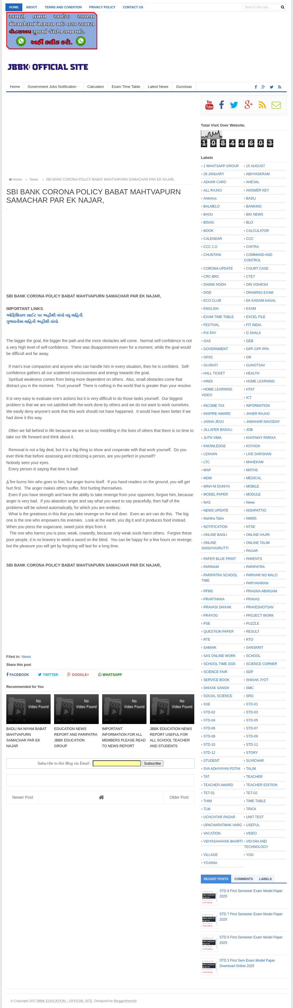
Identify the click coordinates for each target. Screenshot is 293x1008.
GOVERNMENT (215, 349)
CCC (250, 239)
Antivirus (210, 198)
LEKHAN (210, 454)
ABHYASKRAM (258, 174)
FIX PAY (209, 333)
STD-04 (209, 720)
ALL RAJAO (212, 190)
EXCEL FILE (256, 317)
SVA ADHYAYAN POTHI (221, 769)
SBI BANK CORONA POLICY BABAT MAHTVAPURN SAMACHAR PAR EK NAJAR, (108, 179)
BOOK (208, 231)
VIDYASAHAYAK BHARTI (223, 841)
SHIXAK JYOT (257, 680)
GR (248, 357)
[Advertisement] (100, 135)
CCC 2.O (210, 247)
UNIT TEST (255, 817)
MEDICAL (253, 478)
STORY (252, 753)
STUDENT (211, 761)
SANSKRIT (254, 648)
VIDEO (251, 833)
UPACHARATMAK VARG (222, 825)
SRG (250, 696)
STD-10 (209, 745)
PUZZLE (252, 624)
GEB (249, 341)
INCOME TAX (214, 406)
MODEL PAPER (215, 494)
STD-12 (209, 753)
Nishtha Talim (213, 518)
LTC (206, 462)
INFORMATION (258, 406)
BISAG (208, 222)
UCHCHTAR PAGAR (219, 817)
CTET (250, 277)
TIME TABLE (256, 801)
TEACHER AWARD (218, 785)
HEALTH (252, 373)
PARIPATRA (255, 567)
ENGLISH (211, 309)
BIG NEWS (254, 214)
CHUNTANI (212, 255)
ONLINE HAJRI (258, 535)
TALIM (251, 769)
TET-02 (251, 793)
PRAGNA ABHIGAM (261, 591)
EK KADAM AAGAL (261, 301)
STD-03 (252, 712)
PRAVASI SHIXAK (217, 607)
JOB (249, 430)
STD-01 (252, 704)
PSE (206, 624)
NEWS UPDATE (215, 510)
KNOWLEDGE (214, 446)
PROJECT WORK (260, 616)
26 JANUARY (213, 174)
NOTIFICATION (215, 527)
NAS (207, 502)
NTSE (250, 527)
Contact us (133, 7)
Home (14, 7)
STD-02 (209, 712)
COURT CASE (257, 269)
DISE (207, 293)
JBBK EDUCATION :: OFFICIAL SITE (64, 1001)
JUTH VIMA (212, 438)
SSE (206, 704)
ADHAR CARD (214, 182)
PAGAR (252, 551)
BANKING (254, 206)
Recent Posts (216, 879)
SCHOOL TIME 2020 (219, 664)
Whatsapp (110, 674)
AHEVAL (252, 182)
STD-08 (209, 736)
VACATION (212, 833)
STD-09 (252, 736)
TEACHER (254, 777)
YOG (250, 855)
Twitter (48, 674)
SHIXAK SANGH (216, 688)
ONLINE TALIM (258, 543)
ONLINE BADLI (215, 535)
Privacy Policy (102, 7)
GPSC (208, 357)
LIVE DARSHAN (258, 454)
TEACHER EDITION (261, 785)
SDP (249, 672)
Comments (244, 879)
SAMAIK (209, 648)
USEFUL (253, 825)
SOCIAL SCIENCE (217, 696)
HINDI (208, 381)
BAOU (208, 214)
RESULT (252, 632)
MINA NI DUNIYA (216, 486)
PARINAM (211, 567)
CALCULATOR (257, 231)
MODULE (253, 494)
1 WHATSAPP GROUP (221, 166)
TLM (206, 809)
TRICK (251, 809)
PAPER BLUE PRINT (219, 559)
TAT (206, 777)
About (31, 7)
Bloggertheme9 (125, 1001)
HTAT (250, 389)
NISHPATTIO (256, 510)
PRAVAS (253, 599)
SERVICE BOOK (216, 680)
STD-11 (252, 745)
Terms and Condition (63, 7)
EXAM (251, 309)
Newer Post (22, 797)
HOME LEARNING (260, 381)
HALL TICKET (214, 373)
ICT (249, 398)
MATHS (252, 470)
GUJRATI (210, 365)
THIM (207, 801)
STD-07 (252, 728)
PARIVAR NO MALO (262, 575)
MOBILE (252, 486)
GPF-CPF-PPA (257, 349)
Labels (265, 879)
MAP (207, 470)
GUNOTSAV (255, 365)
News (26, 656)
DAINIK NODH (214, 285)
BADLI (251, 198)
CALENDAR (212, 239)
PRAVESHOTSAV (260, 607)
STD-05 (252, 720)
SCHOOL (253, 656)
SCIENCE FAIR (215, 672)
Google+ (78, 674)
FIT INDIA (253, 325)
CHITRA (252, 247)
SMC (250, 688)
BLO (249, 222)
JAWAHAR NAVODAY (263, 422)
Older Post (179, 797)
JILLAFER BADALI (217, 430)
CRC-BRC (211, 277)
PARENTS (254, 559)
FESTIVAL (211, 325)
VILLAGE (210, 855)
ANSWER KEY (257, 190)
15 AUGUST (255, 166)
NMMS (251, 518)
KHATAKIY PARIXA (261, 438)
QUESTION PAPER (218, 632)
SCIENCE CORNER (261, 664)
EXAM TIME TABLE (218, 317)
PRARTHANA (214, 599)
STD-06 (209, 728)
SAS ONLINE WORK (219, 656)
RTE (206, 640)
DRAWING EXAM (259, 293)
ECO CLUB (212, 301)
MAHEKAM (255, 462)
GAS (207, 341)
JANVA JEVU (213, 422)
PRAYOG (210, 616)
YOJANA (210, 863)
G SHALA (253, 333)
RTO (249, 640)
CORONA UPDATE (218, 269)
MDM (207, 478)
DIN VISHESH (257, 285)
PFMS (208, 591)
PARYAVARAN (257, 583)
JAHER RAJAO (258, 414)
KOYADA (253, 446)
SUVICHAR (255, 761)
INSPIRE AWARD (216, 414)
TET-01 (209, 793)
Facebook (17, 674)
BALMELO (211, 206)
